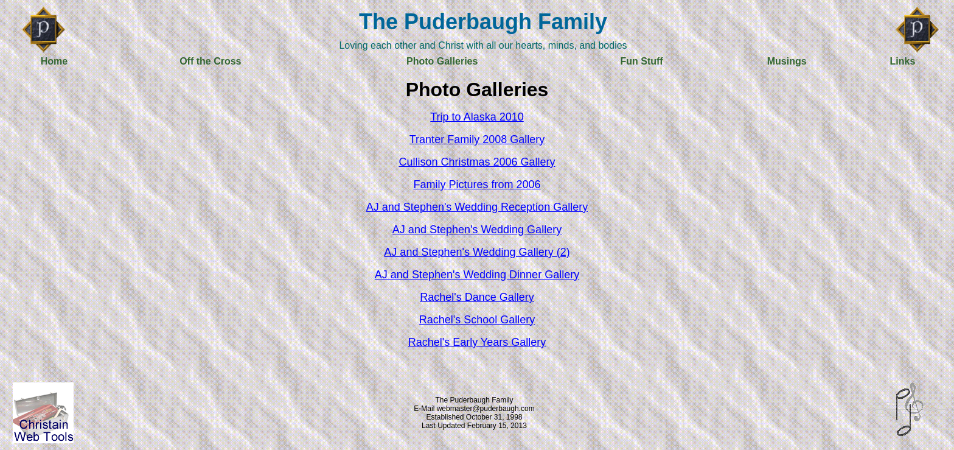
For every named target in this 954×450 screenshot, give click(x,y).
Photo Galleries (442, 61)
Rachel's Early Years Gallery (477, 342)
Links (903, 61)
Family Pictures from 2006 (476, 184)
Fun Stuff (641, 61)
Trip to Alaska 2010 (476, 117)
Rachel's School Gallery (477, 320)
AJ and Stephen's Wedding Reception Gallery (477, 207)
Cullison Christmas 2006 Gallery (477, 162)
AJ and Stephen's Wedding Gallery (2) (476, 252)
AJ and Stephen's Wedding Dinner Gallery (477, 275)
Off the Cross (210, 61)
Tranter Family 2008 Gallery (477, 139)
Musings (787, 61)
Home (54, 61)
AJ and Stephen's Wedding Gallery (477, 229)
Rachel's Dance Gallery (477, 297)
